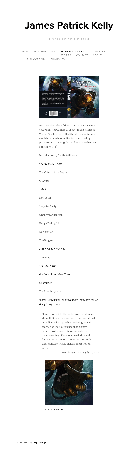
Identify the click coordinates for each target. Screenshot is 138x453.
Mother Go (97, 51)
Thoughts (58, 59)
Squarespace (42, 442)
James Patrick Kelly (69, 25)
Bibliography (36, 59)
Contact (82, 55)
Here (25, 51)
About (97, 55)
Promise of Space (72, 51)
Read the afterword (54, 409)
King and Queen (45, 51)
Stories (66, 55)
